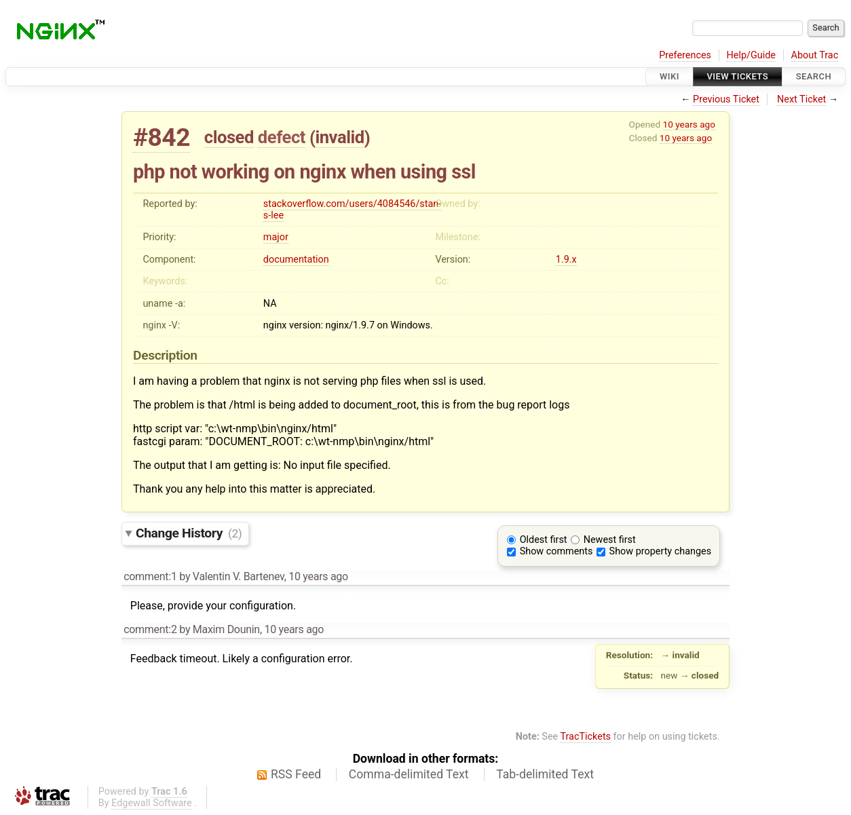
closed (229, 137)
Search (813, 76)
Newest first (610, 540)
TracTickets (585, 736)
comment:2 (150, 629)
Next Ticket (801, 99)
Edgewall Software (151, 803)
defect (281, 137)
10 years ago (689, 124)
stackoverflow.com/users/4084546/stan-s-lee (352, 209)
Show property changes (660, 551)
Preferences (685, 55)
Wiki (669, 76)
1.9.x (566, 259)
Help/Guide (751, 55)
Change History (189, 533)
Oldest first (543, 540)
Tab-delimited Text (545, 774)
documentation (296, 259)
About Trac (815, 55)
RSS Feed (296, 774)
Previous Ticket (726, 99)
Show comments (556, 551)
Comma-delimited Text (409, 774)
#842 (161, 137)
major (275, 237)
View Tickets (737, 76)
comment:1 (150, 576)
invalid (339, 137)
